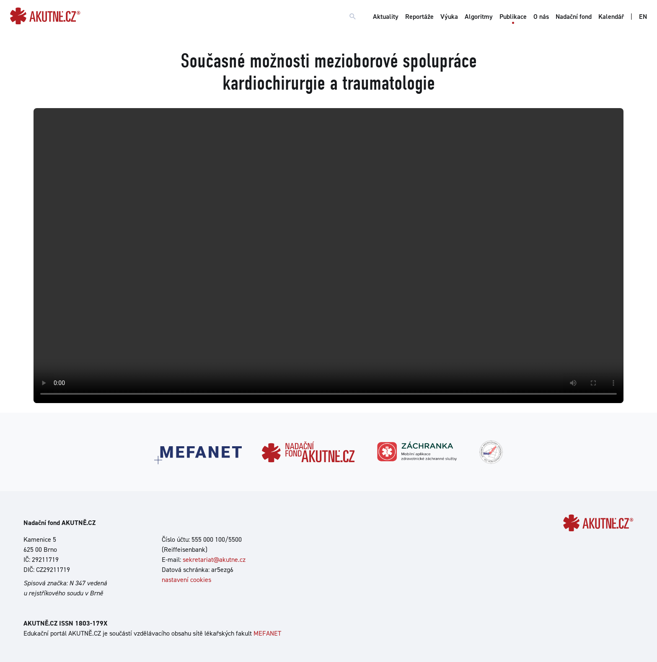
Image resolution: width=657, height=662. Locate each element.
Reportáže (419, 16)
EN (643, 16)
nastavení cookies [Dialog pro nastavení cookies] (186, 579)
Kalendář (611, 16)
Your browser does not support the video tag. (328, 255)
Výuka (449, 16)
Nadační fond (574, 16)
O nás (541, 16)
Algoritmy (479, 16)
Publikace (513, 16)
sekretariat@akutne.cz (214, 559)
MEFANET (267, 633)
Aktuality (385, 16)
